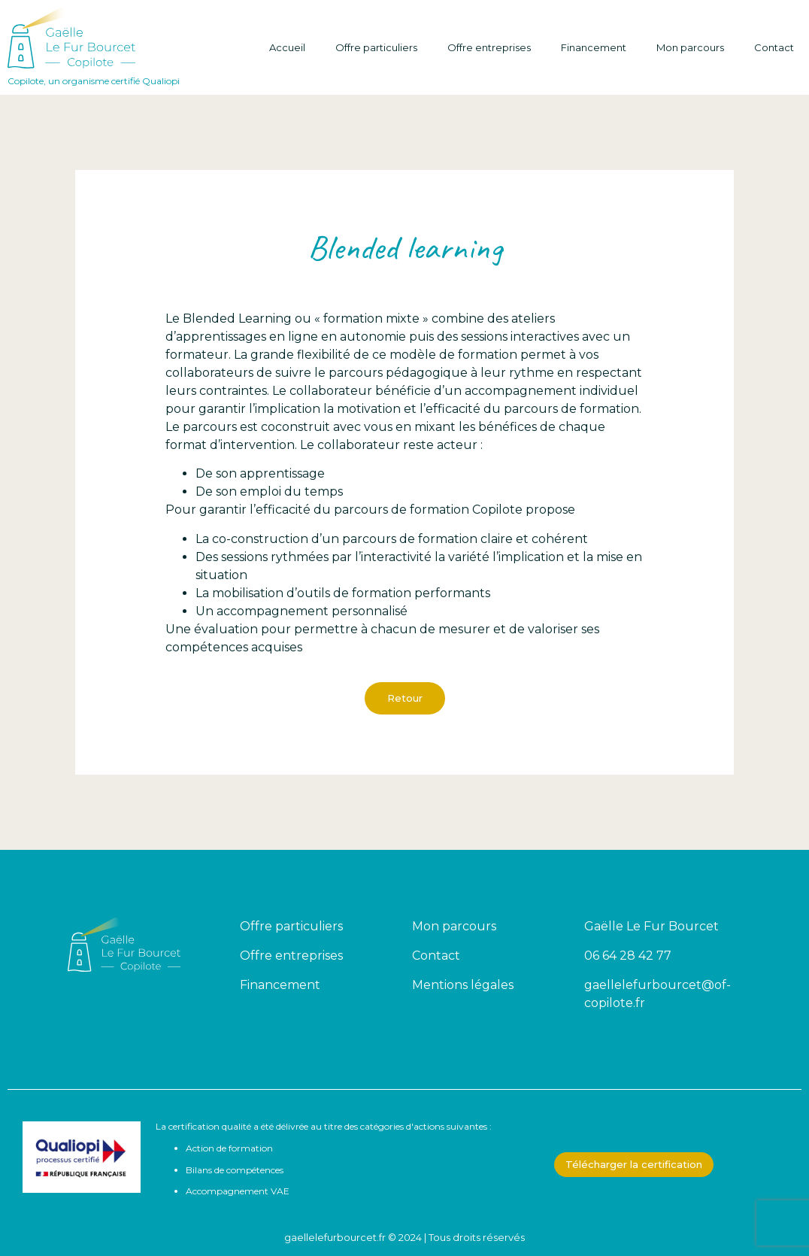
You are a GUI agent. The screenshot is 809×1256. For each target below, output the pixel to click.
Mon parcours (690, 47)
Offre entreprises (489, 47)
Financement (593, 47)
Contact (774, 47)
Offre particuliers (376, 47)
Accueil (287, 47)
